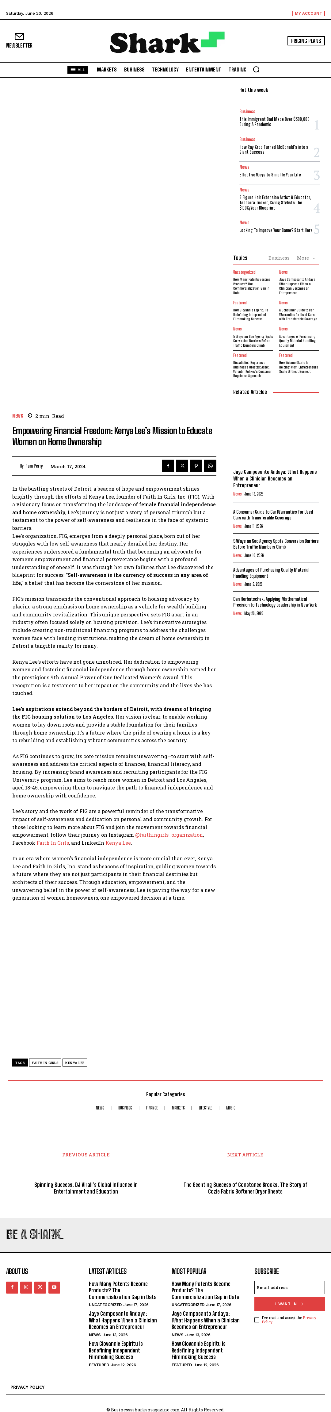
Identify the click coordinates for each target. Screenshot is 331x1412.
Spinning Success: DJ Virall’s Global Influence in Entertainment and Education (86, 1188)
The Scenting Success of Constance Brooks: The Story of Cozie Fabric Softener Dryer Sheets (245, 1188)
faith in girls (45, 1062)
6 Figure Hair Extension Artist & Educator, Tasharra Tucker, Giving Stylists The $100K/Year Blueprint (275, 202)
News (17, 416)
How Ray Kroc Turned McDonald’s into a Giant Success (273, 150)
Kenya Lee (118, 842)
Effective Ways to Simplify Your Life (270, 174)
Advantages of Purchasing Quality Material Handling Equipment (297, 340)
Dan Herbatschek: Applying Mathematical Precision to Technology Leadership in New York (275, 602)
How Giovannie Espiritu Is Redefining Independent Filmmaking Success (250, 314)
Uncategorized (244, 272)
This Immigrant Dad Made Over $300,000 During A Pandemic (274, 122)
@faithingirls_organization (169, 835)
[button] (256, 69)
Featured (240, 303)
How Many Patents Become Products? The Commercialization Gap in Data (251, 286)
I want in (289, 1303)
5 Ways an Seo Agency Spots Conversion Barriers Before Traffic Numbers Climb (253, 340)
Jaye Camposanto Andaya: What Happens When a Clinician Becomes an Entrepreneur (297, 286)
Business (247, 111)
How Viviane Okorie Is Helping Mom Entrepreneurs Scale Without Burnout (298, 366)
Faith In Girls (52, 842)
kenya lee (75, 1062)
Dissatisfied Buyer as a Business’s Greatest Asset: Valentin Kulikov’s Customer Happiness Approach (252, 369)
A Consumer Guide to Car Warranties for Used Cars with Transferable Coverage (298, 314)
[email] (289, 1287)
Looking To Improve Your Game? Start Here (276, 230)
